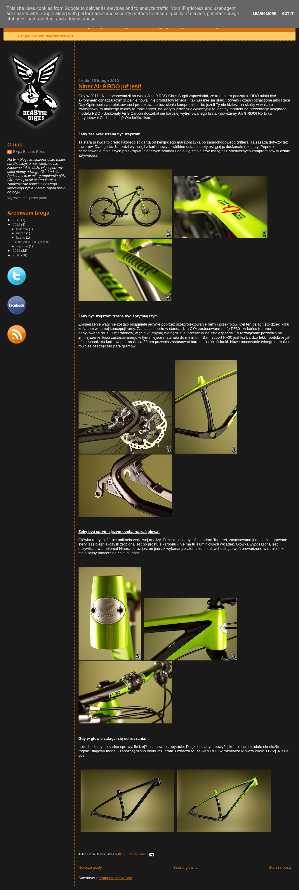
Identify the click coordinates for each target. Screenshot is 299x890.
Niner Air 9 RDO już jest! (110, 86)
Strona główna (185, 867)
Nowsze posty (90, 867)
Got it (288, 13)
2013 (17, 220)
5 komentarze (137, 854)
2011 (17, 250)
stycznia (22, 246)
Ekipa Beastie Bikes (29, 152)
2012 (17, 224)
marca (21, 233)
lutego (21, 237)
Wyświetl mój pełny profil (27, 198)
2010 (17, 255)
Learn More (264, 13)
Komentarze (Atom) (115, 878)
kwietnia (22, 229)
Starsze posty (280, 867)
